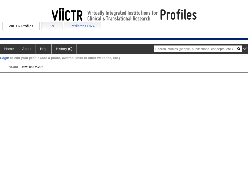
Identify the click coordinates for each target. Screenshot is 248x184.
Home (9, 49)
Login (4, 58)
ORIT (52, 26)
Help (43, 49)
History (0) (64, 49)
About (27, 49)
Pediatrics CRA (82, 26)
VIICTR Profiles (21, 26)
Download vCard (32, 67)
